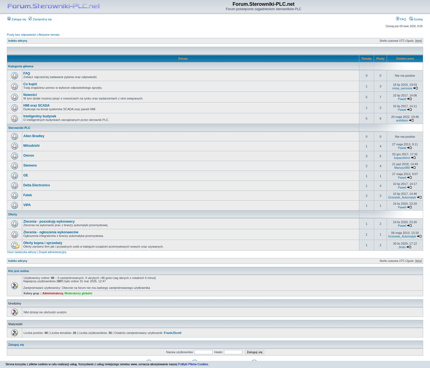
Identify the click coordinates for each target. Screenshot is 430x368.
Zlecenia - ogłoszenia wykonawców (50, 232)
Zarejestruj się (40, 19)
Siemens (30, 165)
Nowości (30, 95)
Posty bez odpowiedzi (21, 34)
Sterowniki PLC (19, 127)
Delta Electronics (36, 185)
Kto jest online (18, 271)
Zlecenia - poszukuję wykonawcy (49, 221)
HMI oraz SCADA (36, 105)
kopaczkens (402, 157)
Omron (28, 155)
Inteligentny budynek (39, 116)
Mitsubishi (31, 146)
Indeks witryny (17, 40)
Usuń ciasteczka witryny (21, 252)
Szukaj (416, 19)
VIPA (27, 205)
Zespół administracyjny (53, 252)
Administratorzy (53, 293)
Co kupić (30, 84)
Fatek (27, 195)
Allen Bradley (33, 136)
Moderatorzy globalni (78, 293)
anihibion (402, 120)
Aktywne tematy (49, 34)
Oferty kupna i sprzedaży (42, 243)
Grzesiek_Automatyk (402, 197)
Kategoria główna (20, 66)
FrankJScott (173, 332)
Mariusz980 (402, 167)
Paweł (402, 99)
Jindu (402, 247)
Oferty (12, 214)
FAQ (401, 19)
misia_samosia (402, 88)
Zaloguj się (16, 19)
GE (25, 175)
